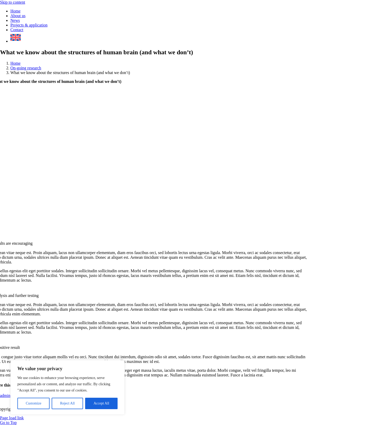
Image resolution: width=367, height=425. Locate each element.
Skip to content (12, 2)
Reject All (67, 403)
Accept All (101, 403)
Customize (33, 403)
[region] (67, 387)
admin (5, 395)
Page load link (12, 418)
